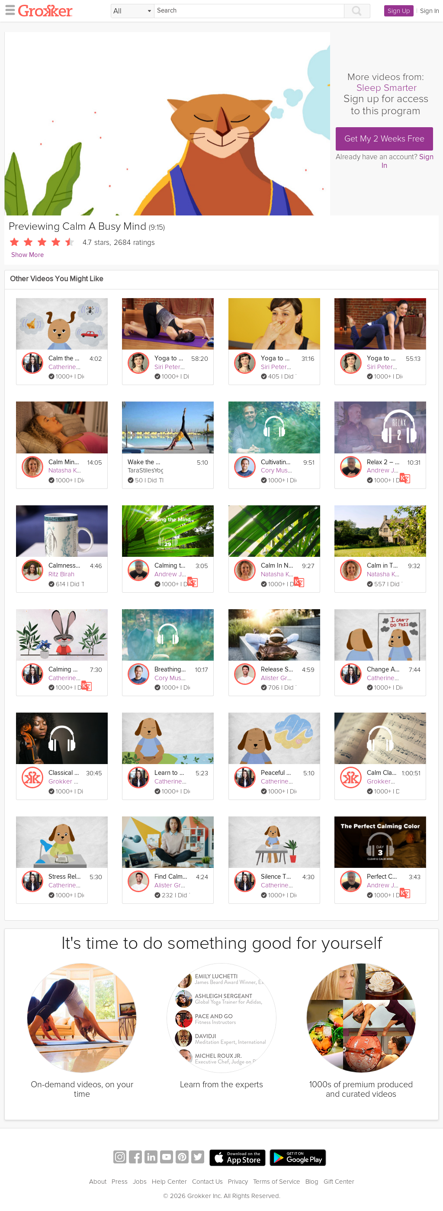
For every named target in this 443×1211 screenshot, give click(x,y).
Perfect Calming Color (383, 877)
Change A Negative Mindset (383, 669)
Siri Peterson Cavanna (185, 367)
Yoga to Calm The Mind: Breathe (277, 358)
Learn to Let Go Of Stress (170, 773)
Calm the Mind (64, 358)
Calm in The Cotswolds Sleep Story (383, 565)
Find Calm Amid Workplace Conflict (170, 877)
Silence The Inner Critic (277, 877)
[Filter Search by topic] (132, 11)
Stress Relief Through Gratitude (64, 877)
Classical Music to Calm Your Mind (64, 773)
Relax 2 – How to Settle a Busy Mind (383, 462)
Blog (311, 1181)
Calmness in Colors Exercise (64, 565)
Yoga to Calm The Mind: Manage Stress (383, 358)
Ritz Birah (61, 574)
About (97, 1181)
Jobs (140, 1181)
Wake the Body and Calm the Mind (144, 462)
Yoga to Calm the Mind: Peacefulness (170, 358)
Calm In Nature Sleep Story (277, 565)
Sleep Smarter (386, 88)
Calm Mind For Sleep (64, 462)
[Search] (249, 11)
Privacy (238, 1181)
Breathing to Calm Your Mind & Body (170, 669)
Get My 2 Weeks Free (384, 139)
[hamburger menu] (8, 9)
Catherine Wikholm (75, 367)
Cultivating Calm (277, 462)
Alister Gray (277, 678)
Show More (27, 255)
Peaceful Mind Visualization (277, 773)
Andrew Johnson (391, 470)
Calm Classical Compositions (382, 773)
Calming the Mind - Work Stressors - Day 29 (170, 565)
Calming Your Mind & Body (64, 669)
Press (120, 1181)
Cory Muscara (280, 470)
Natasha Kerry (68, 470)
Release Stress (277, 669)
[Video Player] (167, 123)
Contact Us (207, 1181)
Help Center (169, 1181)
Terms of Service (276, 1181)
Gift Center (339, 1181)
